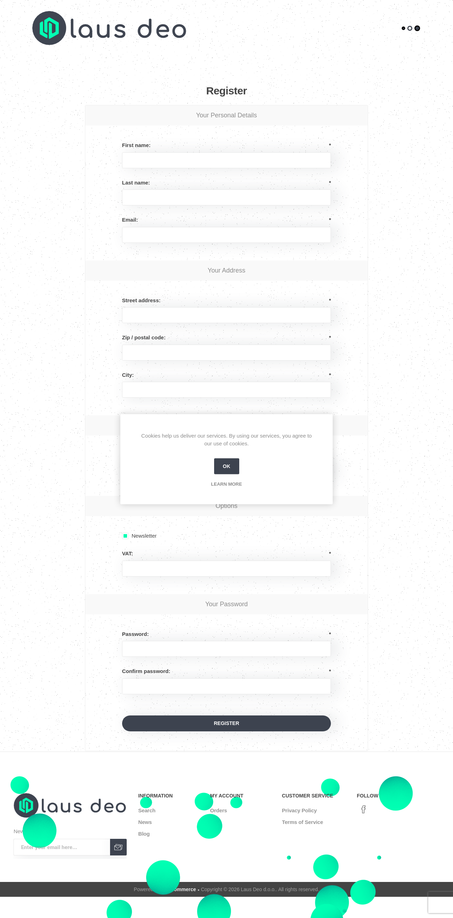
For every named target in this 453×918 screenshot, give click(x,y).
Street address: (141, 300)
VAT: (127, 553)
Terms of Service (302, 822)
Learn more (226, 483)
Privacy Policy (299, 810)
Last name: (136, 183)
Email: (130, 220)
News (145, 822)
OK (226, 466)
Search (147, 810)
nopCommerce (178, 889)
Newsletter (144, 536)
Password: (135, 634)
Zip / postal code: (144, 337)
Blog (144, 833)
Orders (218, 810)
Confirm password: (146, 671)
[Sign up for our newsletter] (61, 847)
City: (128, 375)
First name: (136, 145)
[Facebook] (363, 809)
